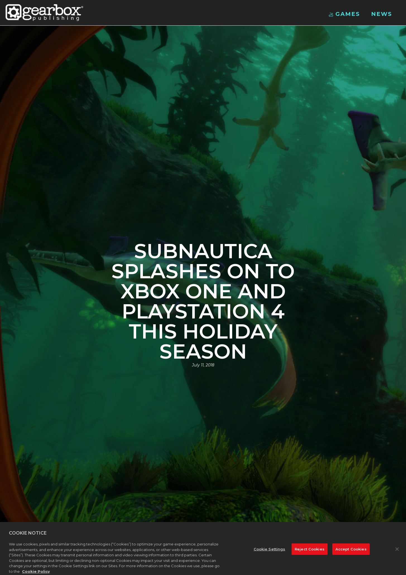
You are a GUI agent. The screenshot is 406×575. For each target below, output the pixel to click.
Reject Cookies (310, 550)
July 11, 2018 (203, 365)
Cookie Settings (269, 550)
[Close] (397, 550)
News (381, 14)
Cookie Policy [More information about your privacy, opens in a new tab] (36, 572)
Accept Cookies (351, 550)
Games (344, 14)
